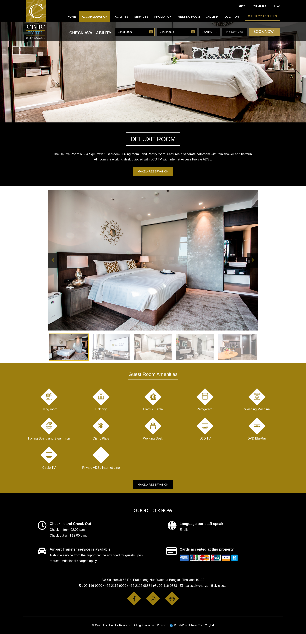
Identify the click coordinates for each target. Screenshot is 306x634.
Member (259, 5)
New (241, 5)
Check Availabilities (262, 16)
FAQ (277, 5)
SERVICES (141, 16)
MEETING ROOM (189, 16)
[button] (209, 32)
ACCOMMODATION (94, 16)
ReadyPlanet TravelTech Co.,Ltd (191, 625)
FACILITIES (120, 16)
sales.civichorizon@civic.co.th (206, 585)
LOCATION (232, 16)
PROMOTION (163, 16)
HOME (71, 16)
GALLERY (212, 16)
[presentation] (53, 260)
